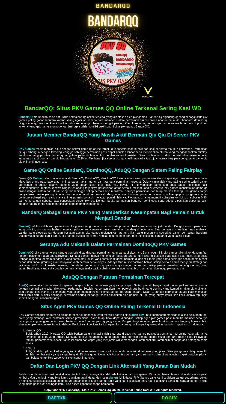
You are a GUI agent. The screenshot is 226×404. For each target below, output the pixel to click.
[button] (56, 397)
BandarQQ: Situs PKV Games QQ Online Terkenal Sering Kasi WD (110, 389)
